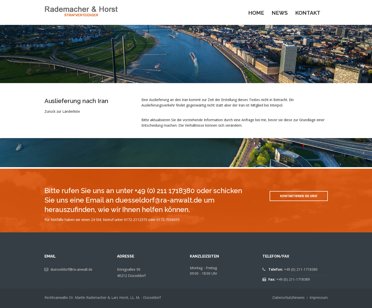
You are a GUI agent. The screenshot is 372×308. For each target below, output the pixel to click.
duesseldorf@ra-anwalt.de (71, 269)
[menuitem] (256, 12)
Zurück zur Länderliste (62, 111)
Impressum (319, 297)
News (280, 13)
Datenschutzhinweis (288, 297)
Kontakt (307, 13)
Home (256, 13)
